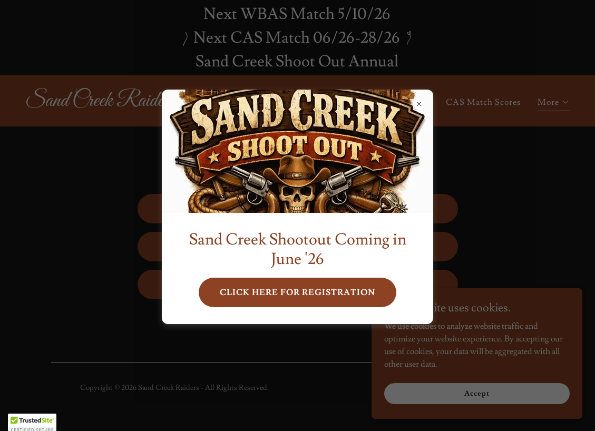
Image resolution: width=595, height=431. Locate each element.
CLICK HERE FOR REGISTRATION (297, 292)
